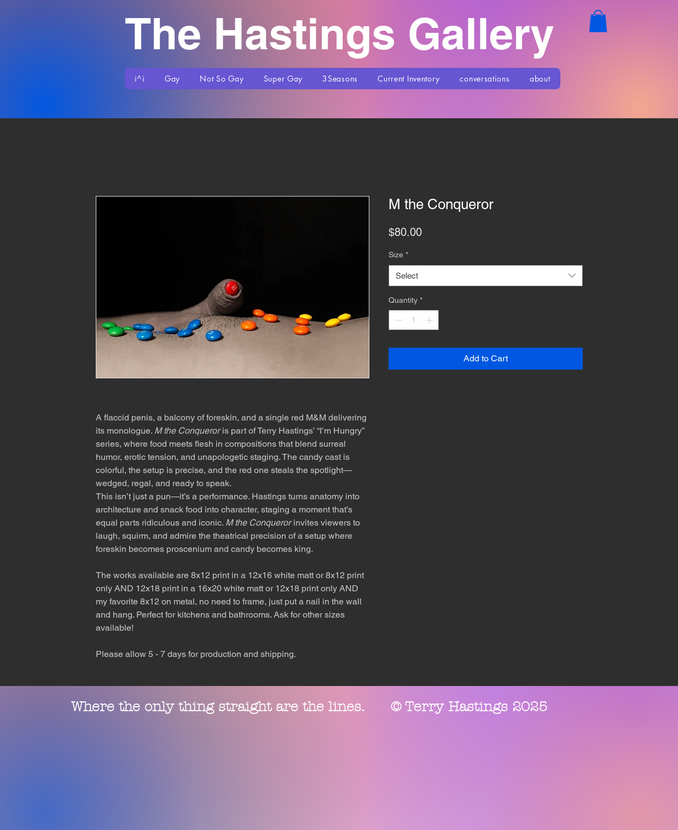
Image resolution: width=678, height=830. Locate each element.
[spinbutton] (414, 320)
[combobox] (486, 275)
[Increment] (430, 320)
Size (398, 254)
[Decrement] (397, 320)
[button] (598, 21)
